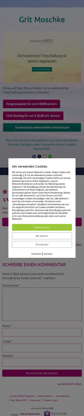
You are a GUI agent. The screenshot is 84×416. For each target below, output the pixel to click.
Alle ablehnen (42, 235)
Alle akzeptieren (42, 227)
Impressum (48, 253)
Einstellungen (42, 244)
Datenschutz (36, 253)
